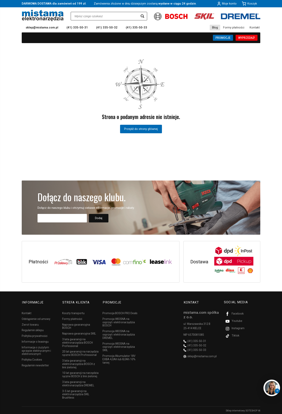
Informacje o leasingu (35, 341)
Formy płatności (233, 27)
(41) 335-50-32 (107, 27)
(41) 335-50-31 (77, 27)
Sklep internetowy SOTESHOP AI (243, 410)
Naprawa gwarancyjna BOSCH (76, 325)
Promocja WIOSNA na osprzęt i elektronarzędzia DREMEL (118, 334)
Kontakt (255, 27)
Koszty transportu (73, 312)
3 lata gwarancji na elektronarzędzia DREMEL (78, 383)
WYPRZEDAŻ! (246, 37)
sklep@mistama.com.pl (42, 27)
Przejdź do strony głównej (141, 129)
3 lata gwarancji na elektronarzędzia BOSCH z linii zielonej (78, 363)
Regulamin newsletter (35, 364)
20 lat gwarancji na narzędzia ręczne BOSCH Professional (80, 352)
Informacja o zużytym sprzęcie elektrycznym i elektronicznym (36, 350)
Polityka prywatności (34, 335)
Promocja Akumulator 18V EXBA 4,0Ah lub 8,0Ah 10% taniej (118, 359)
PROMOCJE (222, 37)
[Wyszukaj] (142, 16)
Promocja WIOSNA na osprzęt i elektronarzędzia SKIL (118, 346)
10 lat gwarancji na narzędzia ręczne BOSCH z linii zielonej (80, 374)
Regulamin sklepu (33, 329)
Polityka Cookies (32, 359)
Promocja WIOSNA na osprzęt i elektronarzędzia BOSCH (118, 322)
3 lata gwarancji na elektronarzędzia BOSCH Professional (77, 342)
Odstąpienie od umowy (36, 318)
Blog (215, 27)
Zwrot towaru (30, 324)
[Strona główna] (43, 15)
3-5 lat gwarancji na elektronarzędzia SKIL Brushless (75, 394)
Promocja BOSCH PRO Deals (119, 312)
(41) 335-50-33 (136, 27)
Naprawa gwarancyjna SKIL (79, 333)
